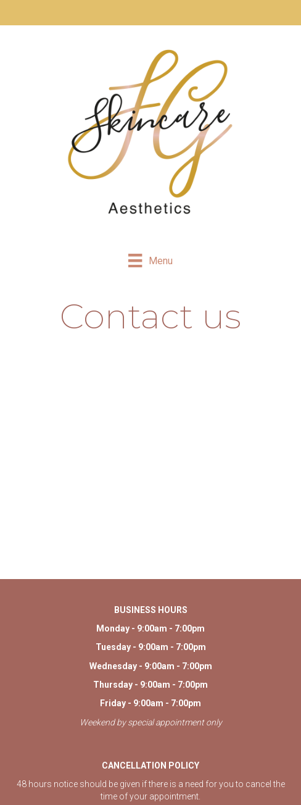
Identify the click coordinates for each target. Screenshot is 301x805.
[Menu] (150, 260)
